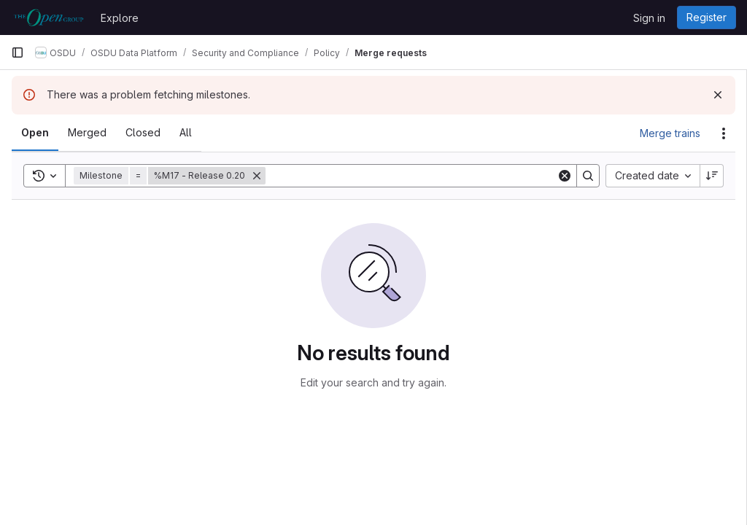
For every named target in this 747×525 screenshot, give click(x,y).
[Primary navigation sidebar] (17, 52)
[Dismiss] (718, 95)
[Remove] (257, 175)
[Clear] (564, 175)
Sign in (649, 18)
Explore (120, 18)
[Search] (411, 175)
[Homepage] (48, 17)
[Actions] (723, 133)
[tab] (35, 132)
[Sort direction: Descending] (712, 175)
